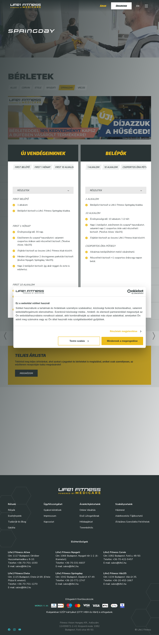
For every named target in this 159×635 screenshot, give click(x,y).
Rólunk (11, 510)
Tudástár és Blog (17, 521)
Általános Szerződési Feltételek (132, 521)
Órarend (121, 5)
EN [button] (137, 5)
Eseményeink (15, 516)
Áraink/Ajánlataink (90, 504)
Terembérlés (86, 527)
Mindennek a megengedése (122, 341)
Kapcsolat (49, 521)
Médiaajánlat (86, 521)
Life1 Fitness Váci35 (114, 573)
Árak (103, 5)
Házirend (119, 510)
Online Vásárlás (88, 510)
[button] (146, 5)
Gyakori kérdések (52, 510)
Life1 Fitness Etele (19, 573)
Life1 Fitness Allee (19, 552)
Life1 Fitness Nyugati (68, 552)
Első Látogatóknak (89, 516)
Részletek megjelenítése (123, 331)
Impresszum (50, 516)
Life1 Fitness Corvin (114, 552)
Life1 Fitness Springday (69, 573)
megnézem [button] (26, 373)
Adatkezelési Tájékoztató (129, 516)
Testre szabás (79, 341)
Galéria (11, 527)
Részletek (23, 190)
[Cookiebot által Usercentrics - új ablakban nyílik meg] (130, 291)
